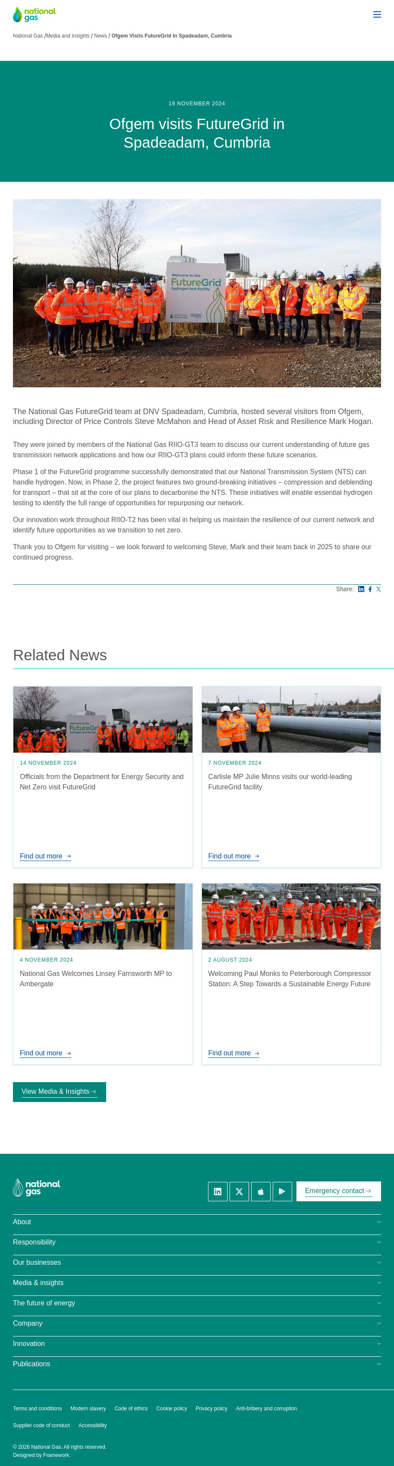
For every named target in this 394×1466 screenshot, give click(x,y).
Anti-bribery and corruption (266, 1409)
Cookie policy (171, 1409)
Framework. (56, 1455)
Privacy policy (211, 1409)
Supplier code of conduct (41, 1425)
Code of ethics (131, 1409)
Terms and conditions (37, 1409)
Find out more (45, 856)
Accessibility (93, 1425)
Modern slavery (88, 1409)
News (100, 36)
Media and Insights (68, 36)
